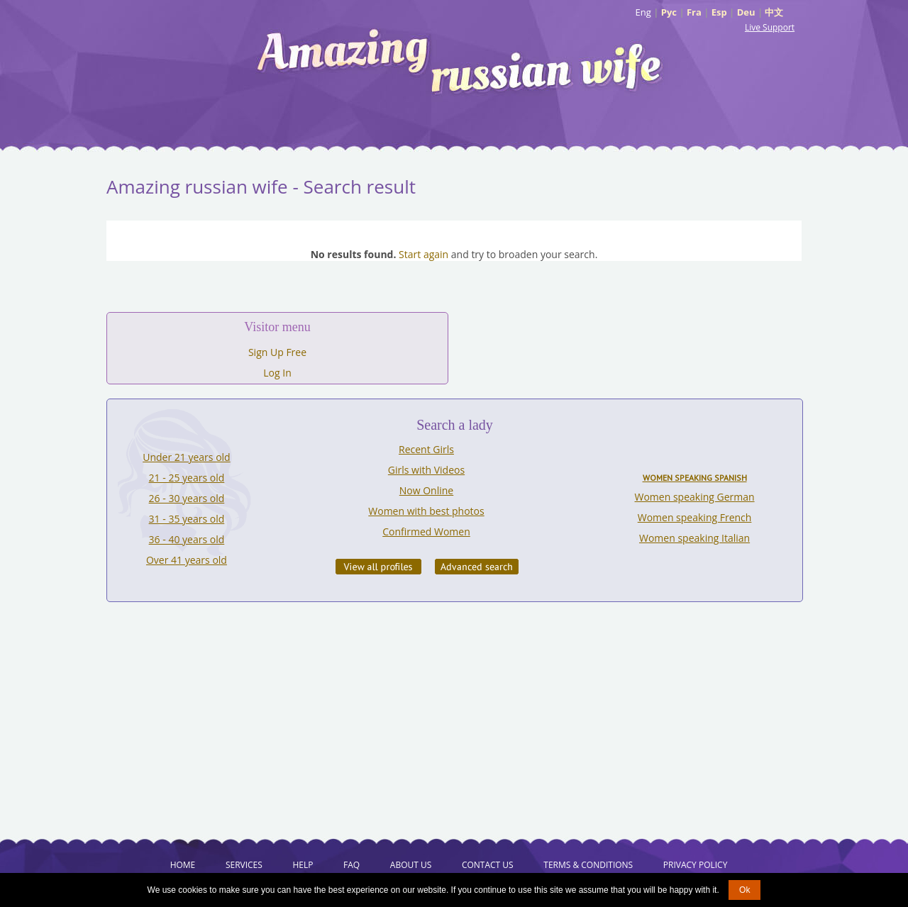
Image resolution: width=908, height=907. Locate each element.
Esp (719, 12)
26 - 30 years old (187, 498)
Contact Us (488, 865)
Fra (694, 12)
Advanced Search (477, 566)
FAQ (351, 865)
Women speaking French (695, 517)
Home (183, 865)
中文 (774, 12)
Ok (744, 890)
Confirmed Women (426, 531)
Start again (423, 254)
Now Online (426, 490)
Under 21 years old (186, 457)
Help (302, 865)
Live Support (769, 27)
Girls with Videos (426, 470)
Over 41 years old (186, 560)
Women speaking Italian (694, 538)
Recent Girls (426, 449)
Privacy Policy (695, 865)
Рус (669, 12)
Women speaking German (695, 496)
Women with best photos (426, 511)
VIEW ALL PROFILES (378, 566)
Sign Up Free (277, 352)
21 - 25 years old (187, 477)
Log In (277, 372)
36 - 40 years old (187, 539)
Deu (746, 12)
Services (244, 865)
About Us (410, 865)
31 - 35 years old (187, 518)
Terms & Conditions (588, 865)
